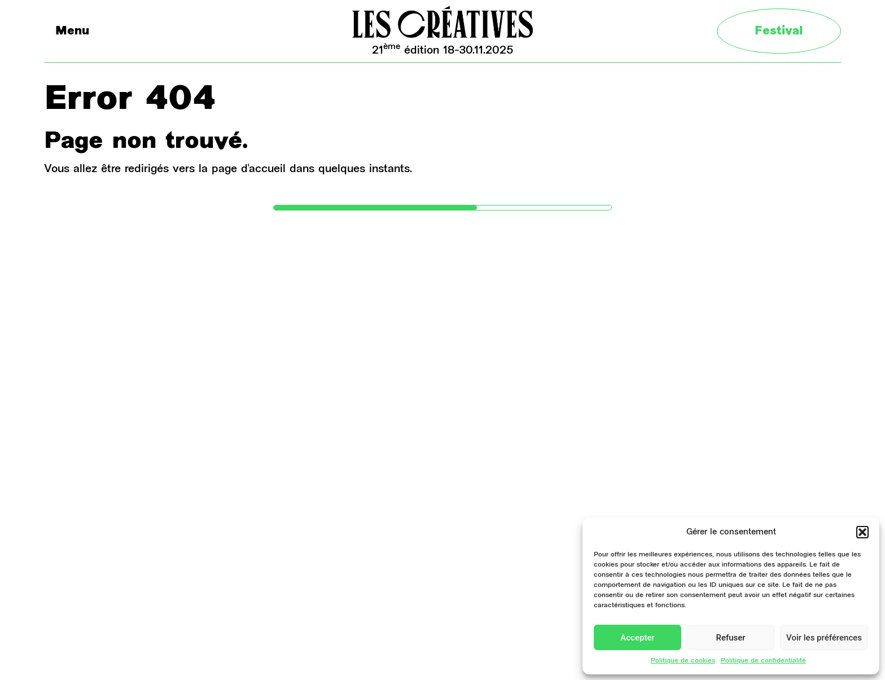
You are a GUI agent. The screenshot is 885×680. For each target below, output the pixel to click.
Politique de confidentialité (763, 660)
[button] (862, 532)
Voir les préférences (824, 638)
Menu (72, 32)
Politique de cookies (683, 660)
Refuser (730, 638)
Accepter (637, 638)
